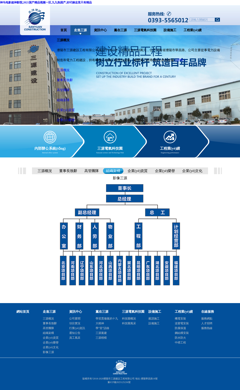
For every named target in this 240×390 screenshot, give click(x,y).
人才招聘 (206, 323)
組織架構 (63, 100)
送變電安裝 (182, 323)
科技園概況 (129, 318)
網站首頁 (22, 311)
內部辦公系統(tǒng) (50, 147)
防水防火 (180, 337)
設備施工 (170, 30)
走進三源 (80, 30)
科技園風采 (129, 323)
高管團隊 (63, 90)
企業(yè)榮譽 (66, 120)
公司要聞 (74, 318)
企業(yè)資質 (66, 110)
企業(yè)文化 (192, 171)
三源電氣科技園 (145, 30)
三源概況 (63, 70)
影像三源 (120, 178)
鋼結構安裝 (182, 332)
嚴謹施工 (154, 318)
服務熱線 (206, 328)
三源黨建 (101, 332)
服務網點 (206, 318)
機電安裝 (180, 318)
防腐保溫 (180, 328)
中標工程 (180, 342)
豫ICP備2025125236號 (119, 382)
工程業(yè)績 (193, 30)
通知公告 (74, 332)
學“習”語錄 (102, 328)
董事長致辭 (65, 80)
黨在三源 (120, 30)
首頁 (63, 30)
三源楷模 (101, 337)
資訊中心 (100, 30)
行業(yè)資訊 (77, 328)
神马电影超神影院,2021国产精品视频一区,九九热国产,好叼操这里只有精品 (46, 2)
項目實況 (74, 323)
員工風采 (74, 337)
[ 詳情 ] (180, 60)
